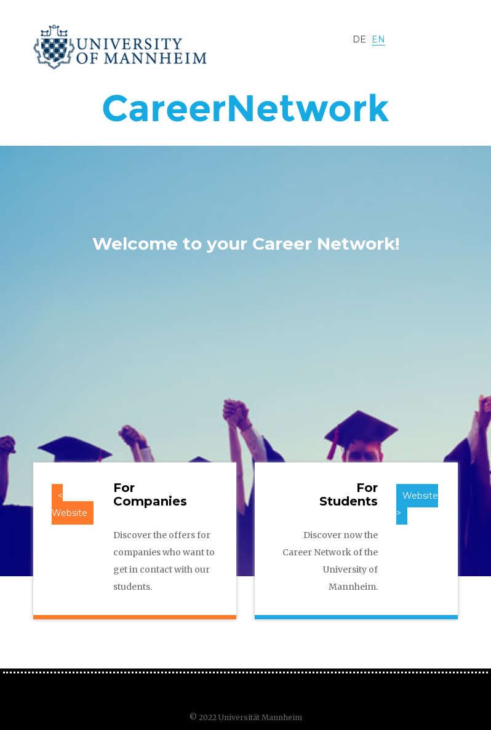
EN (378, 39)
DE (361, 39)
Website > (417, 504)
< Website (69, 504)
